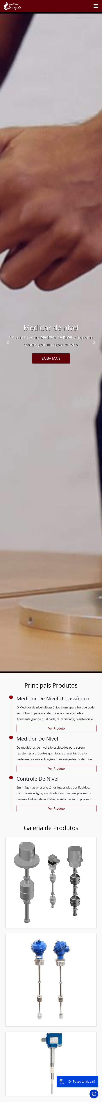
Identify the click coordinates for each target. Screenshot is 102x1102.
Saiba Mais (51, 358)
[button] (7, 342)
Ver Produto (56, 728)
